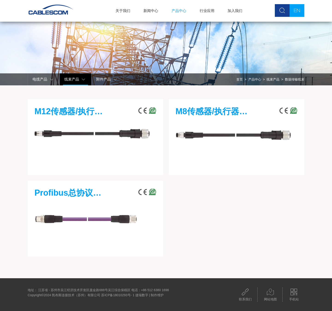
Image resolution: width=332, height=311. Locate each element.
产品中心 (179, 11)
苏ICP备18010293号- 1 (117, 295)
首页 (239, 79)
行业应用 (207, 11)
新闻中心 (150, 11)
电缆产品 (43, 79)
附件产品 (106, 79)
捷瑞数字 (141, 295)
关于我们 (123, 11)
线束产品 (75, 79)
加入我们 (235, 11)
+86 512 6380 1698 (155, 290)
